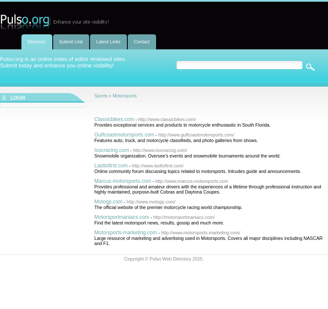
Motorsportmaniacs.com (121, 217)
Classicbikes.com (114, 119)
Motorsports (125, 95)
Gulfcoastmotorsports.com (124, 135)
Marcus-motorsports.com (122, 181)
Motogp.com (108, 202)
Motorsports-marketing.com (125, 233)
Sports (101, 95)
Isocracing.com (111, 150)
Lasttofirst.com (111, 166)
